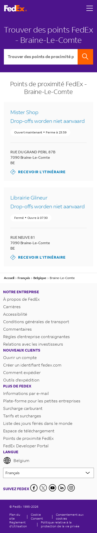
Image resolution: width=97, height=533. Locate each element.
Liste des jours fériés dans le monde (37, 423)
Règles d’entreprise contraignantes (36, 336)
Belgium (16, 460)
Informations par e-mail (26, 393)
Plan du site (14, 516)
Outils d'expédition (21, 380)
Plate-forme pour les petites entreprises (41, 400)
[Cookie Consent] (40, 516)
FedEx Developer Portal (26, 445)
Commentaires (17, 329)
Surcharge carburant (22, 408)
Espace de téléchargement (28, 430)
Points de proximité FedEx (28, 438)
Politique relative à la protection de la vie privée (60, 524)
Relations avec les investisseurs (33, 344)
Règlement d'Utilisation (18, 524)
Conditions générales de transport (36, 321)
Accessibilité (15, 314)
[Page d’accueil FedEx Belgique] (15, 8)
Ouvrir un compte (20, 357)
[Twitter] (43, 487)
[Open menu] (90, 8)
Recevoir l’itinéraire (38, 171)
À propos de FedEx (21, 299)
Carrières (12, 306)
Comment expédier (22, 372)
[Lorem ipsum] (48, 473)
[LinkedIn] (61, 487)
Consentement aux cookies (70, 516)
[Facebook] (34, 487)
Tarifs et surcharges (22, 415)
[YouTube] (52, 487)
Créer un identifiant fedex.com (32, 365)
